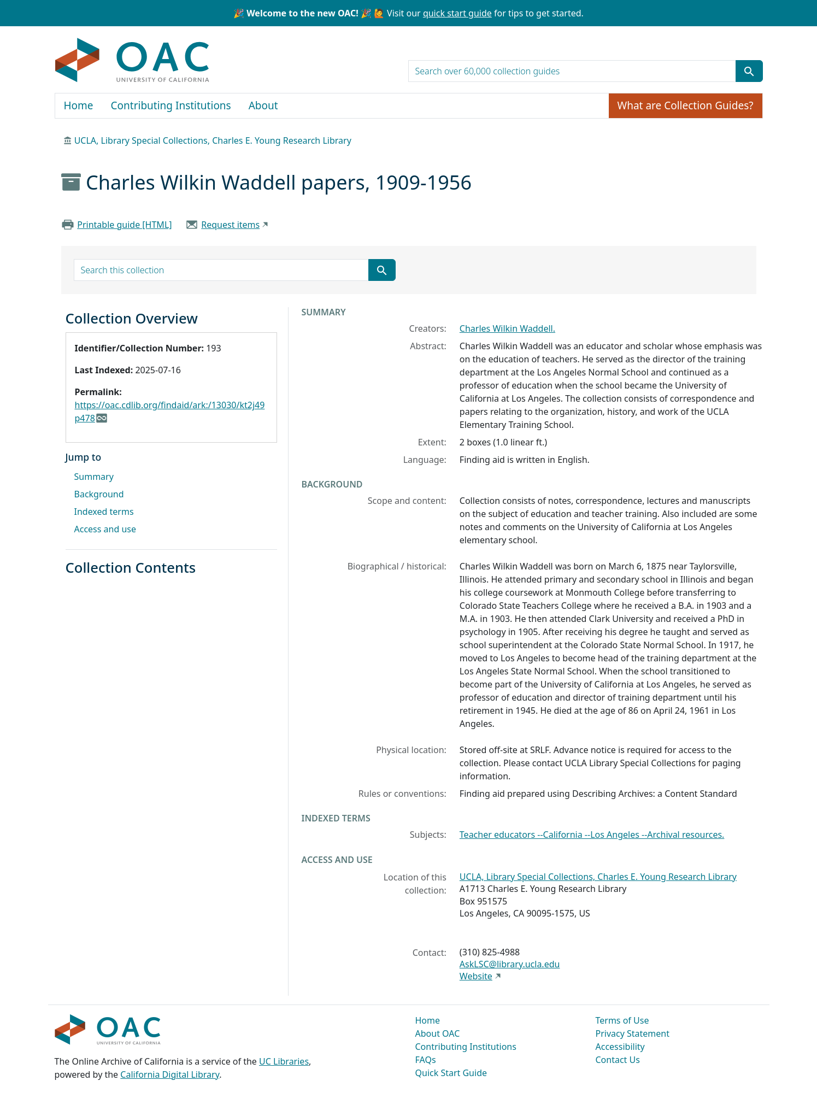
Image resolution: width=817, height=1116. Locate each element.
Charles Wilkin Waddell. (507, 328)
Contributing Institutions (171, 105)
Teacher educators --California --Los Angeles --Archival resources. (592, 835)
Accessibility (620, 1047)
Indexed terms (104, 512)
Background (99, 494)
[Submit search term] (749, 71)
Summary (94, 477)
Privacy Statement (633, 1033)
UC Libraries (284, 1061)
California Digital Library (169, 1074)
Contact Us (618, 1060)
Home (78, 105)
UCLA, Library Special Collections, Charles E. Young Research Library (212, 140)
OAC (132, 60)
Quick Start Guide (451, 1073)
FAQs (425, 1060)
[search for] (572, 71)
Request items (230, 225)
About (263, 105)
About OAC (437, 1033)
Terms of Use (622, 1020)
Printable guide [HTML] (124, 225)
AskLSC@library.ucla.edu (510, 964)
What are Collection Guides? (686, 105)
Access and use (105, 529)
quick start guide (457, 13)
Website (476, 976)
